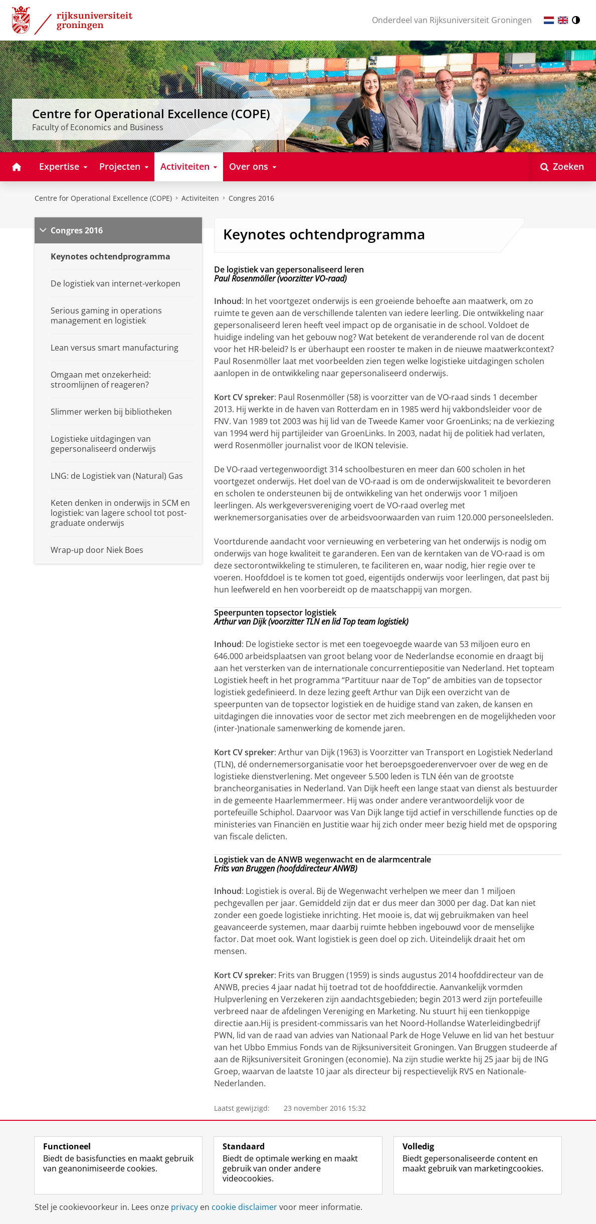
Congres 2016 (251, 198)
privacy (184, 1206)
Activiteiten (200, 198)
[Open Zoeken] (562, 166)
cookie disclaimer (244, 1206)
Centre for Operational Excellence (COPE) (103, 198)
